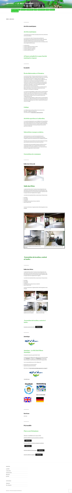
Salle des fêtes (28, 269)
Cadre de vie (52, 9)
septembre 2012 (9, 472)
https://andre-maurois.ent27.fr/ (37, 112)
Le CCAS (35, 9)
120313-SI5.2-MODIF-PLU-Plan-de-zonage (30, 450)
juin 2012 (7, 476)
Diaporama (8, 483)
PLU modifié (27, 425)
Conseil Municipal (30, 9)
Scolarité (47, 9)
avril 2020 (7, 468)
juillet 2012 (8, 474)
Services (26, 413)
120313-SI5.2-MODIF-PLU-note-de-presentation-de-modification (33, 437)
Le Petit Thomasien (14, 11)
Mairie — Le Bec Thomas (20, 3)
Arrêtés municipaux (30, 26)
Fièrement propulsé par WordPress (16, 490)
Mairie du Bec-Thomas (15, 9)
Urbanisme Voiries (41, 9)
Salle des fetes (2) (29, 164)
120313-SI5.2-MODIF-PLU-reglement (29, 454)
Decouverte (23, 9)
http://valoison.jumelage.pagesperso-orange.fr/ (38, 368)
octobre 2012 (8, 470)
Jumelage (27, 336)
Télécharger (28, 440)
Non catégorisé (8, 485)
